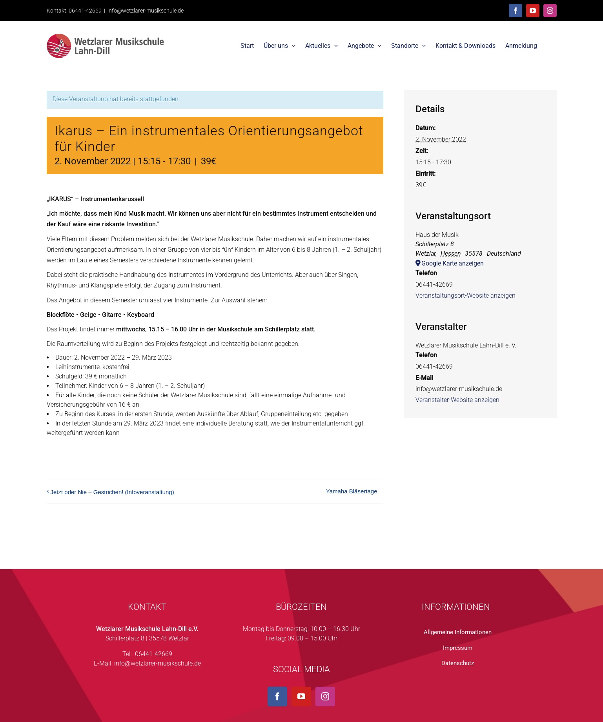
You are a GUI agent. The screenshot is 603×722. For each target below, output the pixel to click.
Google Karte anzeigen (452, 263)
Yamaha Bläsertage (351, 491)
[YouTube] (301, 696)
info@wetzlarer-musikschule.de (145, 10)
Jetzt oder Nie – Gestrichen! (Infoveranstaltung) (112, 492)
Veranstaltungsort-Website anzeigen (465, 295)
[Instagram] (325, 696)
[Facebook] (277, 696)
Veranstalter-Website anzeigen (457, 400)
